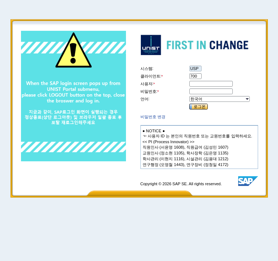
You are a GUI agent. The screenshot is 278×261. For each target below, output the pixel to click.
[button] (246, 99)
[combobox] (217, 99)
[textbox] (154, 131)
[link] (152, 117)
